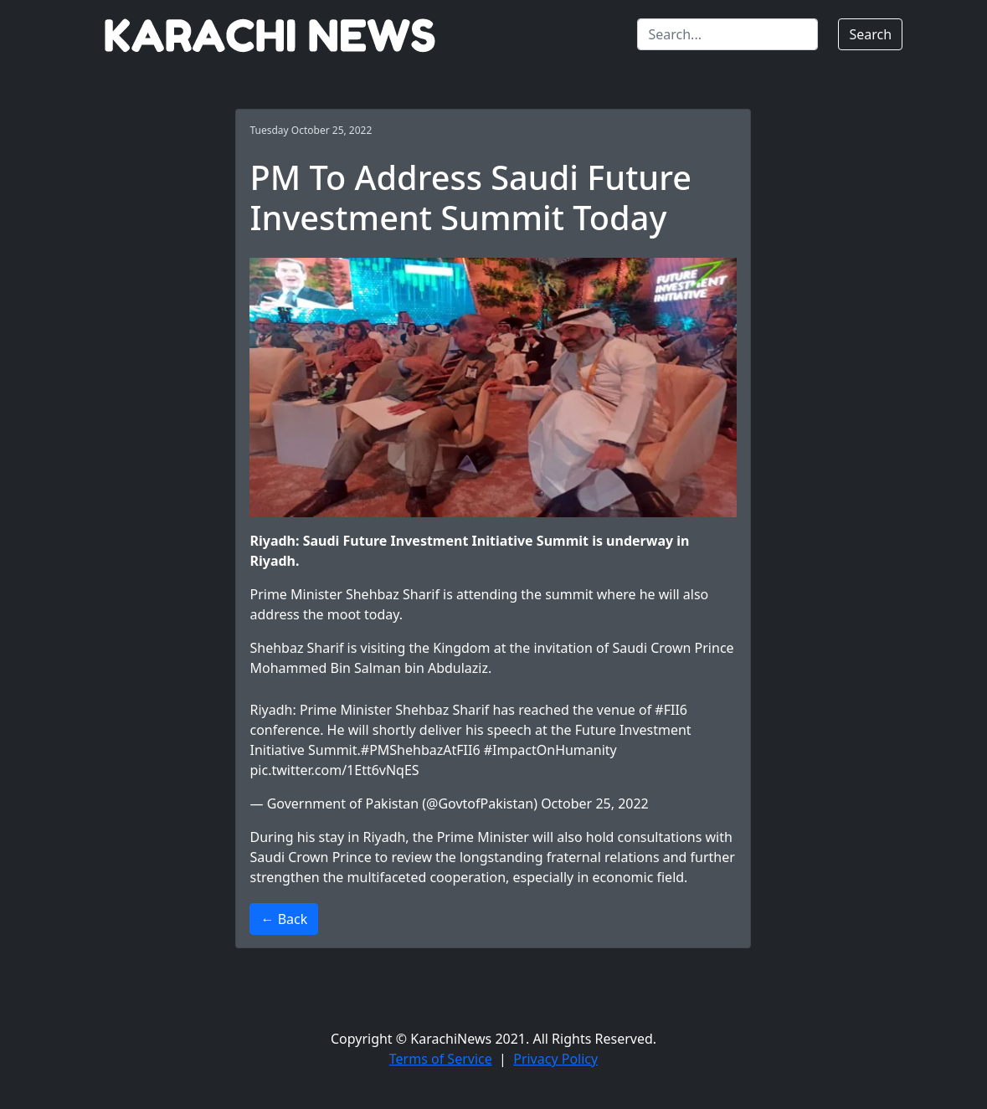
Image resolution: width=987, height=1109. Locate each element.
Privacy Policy (555, 1059)
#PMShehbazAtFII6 (421, 750)
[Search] (727, 34)
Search (870, 34)
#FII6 (671, 710)
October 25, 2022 (595, 803)
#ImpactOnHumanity (550, 750)
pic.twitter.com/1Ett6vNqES (334, 770)
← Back (283, 919)
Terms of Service (440, 1059)
